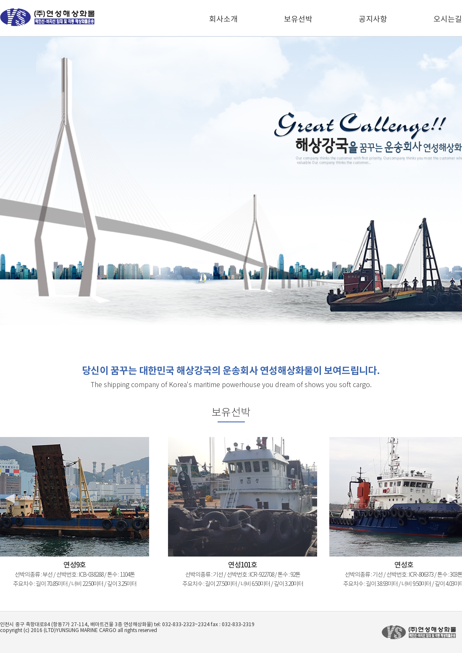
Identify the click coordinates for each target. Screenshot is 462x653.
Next (451, 498)
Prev (11, 498)
